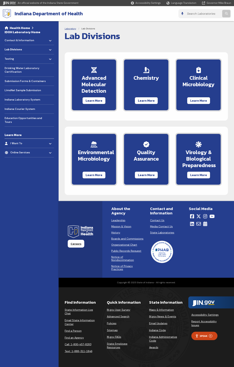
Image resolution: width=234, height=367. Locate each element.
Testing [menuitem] (16, 57)
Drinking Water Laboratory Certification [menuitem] (22, 70)
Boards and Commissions (127, 238)
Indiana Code (157, 330)
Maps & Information (161, 309)
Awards (153, 347)
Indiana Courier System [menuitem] (20, 109)
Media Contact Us (161, 226)
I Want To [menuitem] (21, 142)
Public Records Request (126, 251)
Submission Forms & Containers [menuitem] (25, 81)
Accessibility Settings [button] (205, 314)
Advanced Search (118, 316)
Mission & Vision (121, 226)
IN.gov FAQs (114, 337)
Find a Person (73, 330)
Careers (76, 244)
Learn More (94, 100)
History (115, 232)
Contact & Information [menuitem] (19, 39)
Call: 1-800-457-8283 (78, 344)
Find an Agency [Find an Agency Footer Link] (74, 337)
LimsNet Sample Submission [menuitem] (23, 90)
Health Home (20, 28)
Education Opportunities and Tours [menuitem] (23, 120)
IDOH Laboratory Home (22, 32)
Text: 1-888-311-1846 (78, 351)
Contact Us (157, 220)
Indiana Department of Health (49, 13)
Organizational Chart (124, 244)
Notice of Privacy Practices (122, 267)
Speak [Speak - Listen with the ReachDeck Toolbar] (203, 336)
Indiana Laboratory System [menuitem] (22, 99)
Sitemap (112, 330)
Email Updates (158, 323)
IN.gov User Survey (118, 309)
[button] (146, 3)
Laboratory (70, 28)
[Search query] (203, 13)
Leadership (118, 220)
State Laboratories (162, 232)
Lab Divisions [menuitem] (16, 48)
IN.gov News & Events (162, 316)
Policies (111, 323)
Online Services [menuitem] (21, 151)
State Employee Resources (117, 345)
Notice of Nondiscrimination (122, 258)
